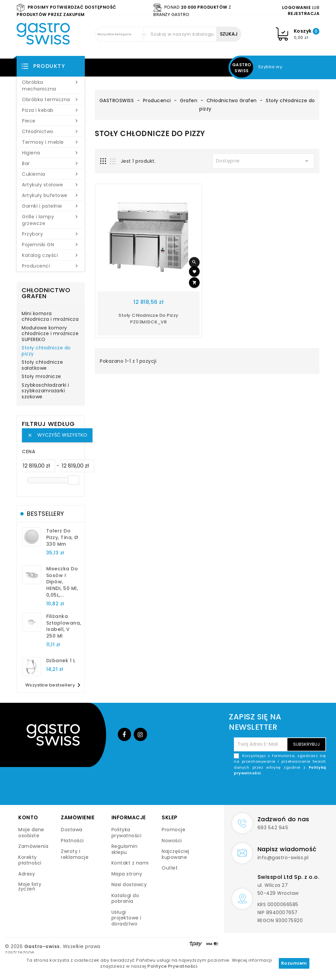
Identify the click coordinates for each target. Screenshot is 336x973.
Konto (28, 817)
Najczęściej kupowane (175, 854)
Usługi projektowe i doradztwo (126, 918)
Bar (51, 163)
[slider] (73, 480)
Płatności (72, 840)
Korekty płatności (30, 860)
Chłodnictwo (51, 131)
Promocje (173, 829)
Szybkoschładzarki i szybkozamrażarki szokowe (45, 391)
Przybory (51, 234)
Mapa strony (126, 874)
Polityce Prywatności (172, 966)
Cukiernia (51, 174)
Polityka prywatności (126, 832)
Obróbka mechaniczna (51, 85)
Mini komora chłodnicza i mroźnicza (50, 317)
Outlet (170, 868)
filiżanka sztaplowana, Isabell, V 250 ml (63, 626)
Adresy (26, 874)
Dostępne (263, 161)
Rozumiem (294, 963)
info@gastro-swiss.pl (283, 857)
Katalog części (51, 255)
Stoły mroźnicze (41, 377)
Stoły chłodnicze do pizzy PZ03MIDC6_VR (148, 318)
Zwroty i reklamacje (74, 854)
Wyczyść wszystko (57, 435)
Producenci (51, 266)
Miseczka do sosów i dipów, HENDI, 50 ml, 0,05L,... (62, 581)
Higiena (51, 152)
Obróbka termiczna (51, 99)
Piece (51, 120)
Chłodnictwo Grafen (46, 293)
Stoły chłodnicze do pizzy (46, 351)
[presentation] (275, 792)
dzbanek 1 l (61, 660)
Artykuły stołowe (51, 184)
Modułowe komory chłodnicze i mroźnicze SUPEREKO (50, 334)
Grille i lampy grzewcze (51, 220)
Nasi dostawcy (129, 884)
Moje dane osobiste (31, 832)
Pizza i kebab (51, 110)
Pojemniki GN (51, 244)
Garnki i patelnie (51, 206)
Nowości (172, 840)
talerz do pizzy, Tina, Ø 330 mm (62, 537)
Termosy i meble (51, 142)
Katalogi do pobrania (125, 898)
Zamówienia (33, 846)
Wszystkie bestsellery (54, 685)
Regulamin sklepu (124, 849)
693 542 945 (272, 827)
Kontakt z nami (130, 863)
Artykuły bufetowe (51, 195)
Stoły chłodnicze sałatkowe (42, 365)
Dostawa (72, 829)
